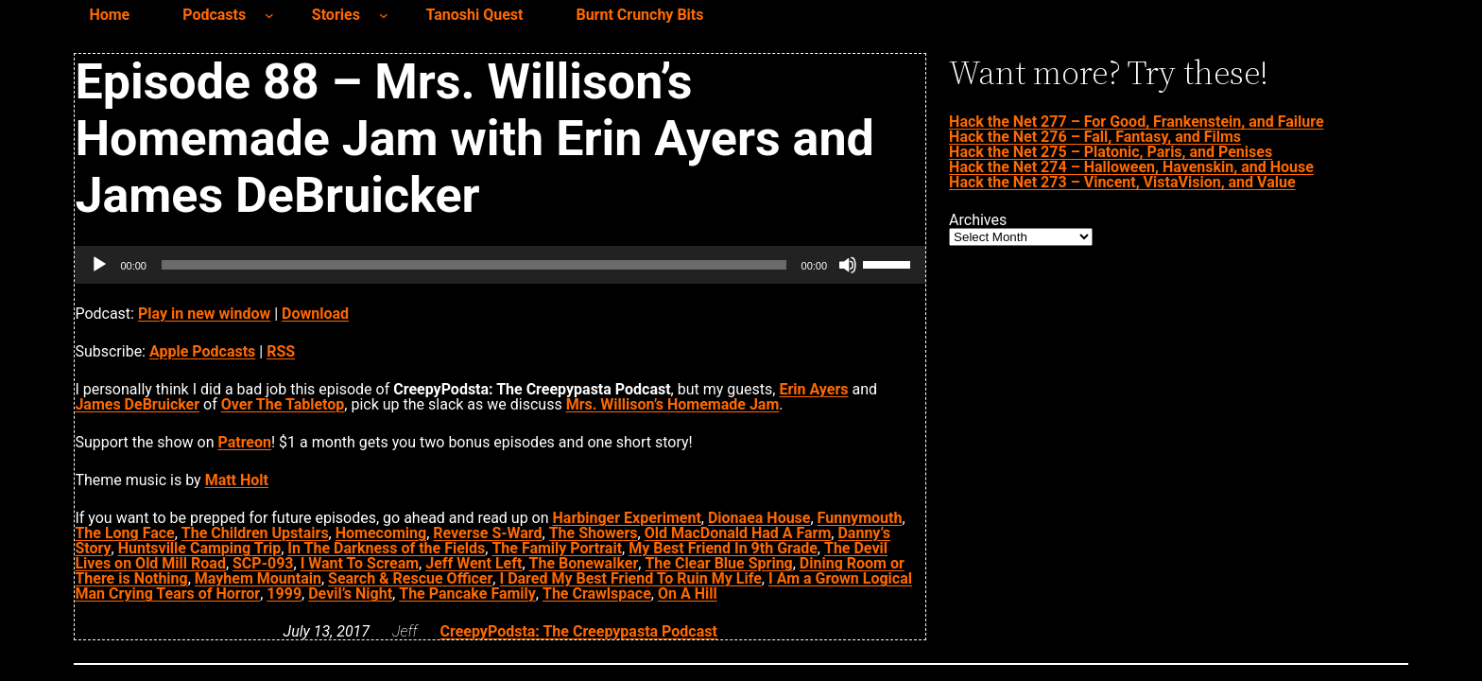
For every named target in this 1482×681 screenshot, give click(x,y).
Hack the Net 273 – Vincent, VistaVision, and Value (1122, 182)
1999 (284, 593)
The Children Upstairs (255, 533)
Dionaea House (759, 518)
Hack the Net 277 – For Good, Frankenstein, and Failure (1136, 122)
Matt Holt (236, 480)
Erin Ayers (813, 389)
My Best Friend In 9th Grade (723, 548)
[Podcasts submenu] (269, 15)
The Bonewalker (584, 563)
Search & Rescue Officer (410, 578)
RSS (281, 351)
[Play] (99, 264)
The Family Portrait (556, 548)
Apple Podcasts (202, 351)
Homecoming (381, 533)
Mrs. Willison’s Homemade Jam (673, 404)
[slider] (474, 265)
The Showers (593, 533)
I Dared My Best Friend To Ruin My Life (630, 578)
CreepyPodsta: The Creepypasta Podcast (577, 631)
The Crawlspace (597, 593)
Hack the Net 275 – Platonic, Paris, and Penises (1110, 152)
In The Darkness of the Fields (386, 548)
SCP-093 (263, 563)
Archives (978, 220)
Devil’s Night (350, 593)
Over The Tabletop (283, 404)
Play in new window (204, 314)
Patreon (244, 442)
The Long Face (124, 533)
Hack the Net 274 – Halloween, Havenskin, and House (1131, 167)
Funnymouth (860, 518)
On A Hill (687, 593)
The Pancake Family (467, 593)
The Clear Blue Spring (718, 563)
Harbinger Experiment (627, 518)
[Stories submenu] (383, 15)
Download (315, 314)
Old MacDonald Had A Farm (738, 533)
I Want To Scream (360, 563)
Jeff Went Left (473, 563)
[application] (500, 265)
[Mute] (847, 264)
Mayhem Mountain (258, 578)
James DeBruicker (137, 404)
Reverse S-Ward (487, 533)
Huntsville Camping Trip (200, 548)
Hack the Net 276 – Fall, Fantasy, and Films (1095, 137)
